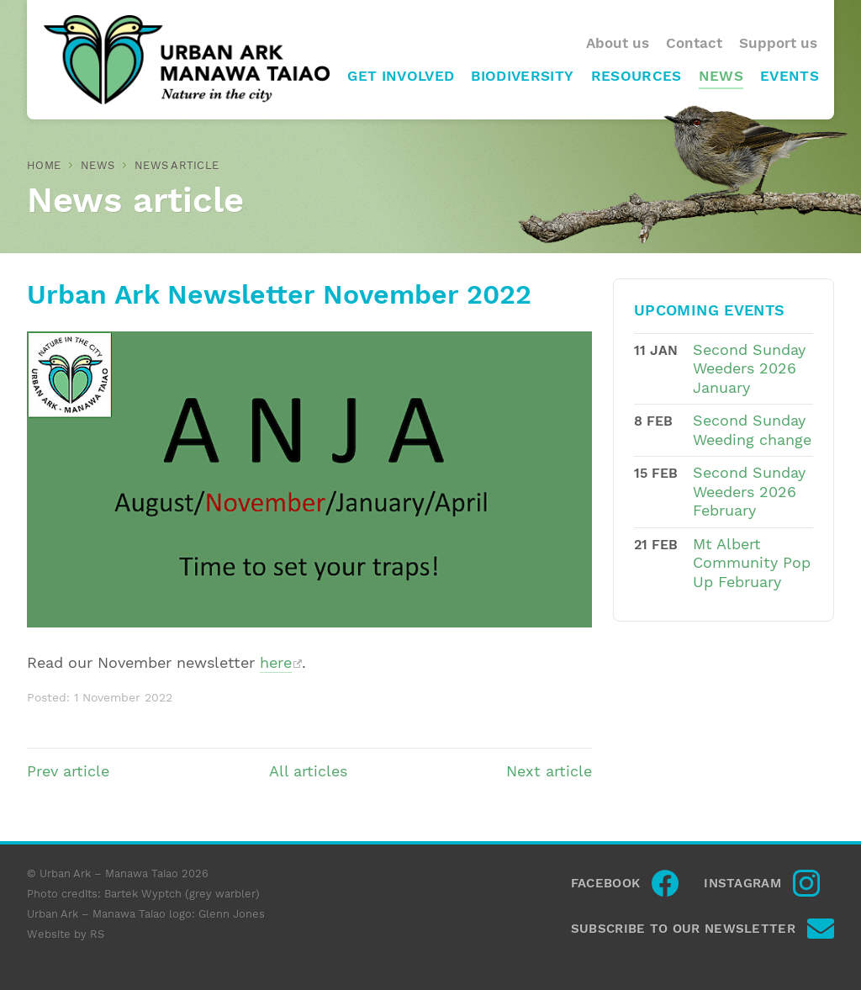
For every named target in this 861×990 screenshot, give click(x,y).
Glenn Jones (231, 914)
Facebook (605, 883)
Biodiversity (522, 76)
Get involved (400, 76)
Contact (694, 43)
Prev (68, 771)
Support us (778, 43)
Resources (636, 76)
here (276, 662)
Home (44, 165)
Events (789, 76)
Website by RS (65, 934)
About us (617, 43)
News (721, 76)
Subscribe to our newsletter (683, 928)
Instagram (742, 883)
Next (549, 771)
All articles (308, 771)
